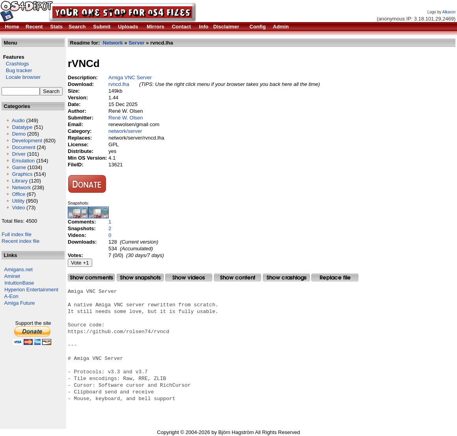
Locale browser (21, 77)
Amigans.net (18, 269)
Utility (18, 201)
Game (19, 167)
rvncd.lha (118, 84)
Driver (19, 154)
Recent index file (20, 241)
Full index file (17, 234)
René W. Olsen (125, 118)
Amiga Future (19, 303)
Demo (19, 134)
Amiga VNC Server (130, 77)
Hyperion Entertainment (31, 290)
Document (23, 147)
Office (18, 194)
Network (21, 187)
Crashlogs (15, 64)
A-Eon (11, 296)
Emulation (23, 161)
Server (136, 43)
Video (18, 208)
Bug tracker (17, 70)
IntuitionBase (19, 283)
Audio (18, 120)
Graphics (22, 174)
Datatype (22, 127)
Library (20, 181)
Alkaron (448, 12)
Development (27, 140)
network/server (125, 131)
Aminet (12, 276)
